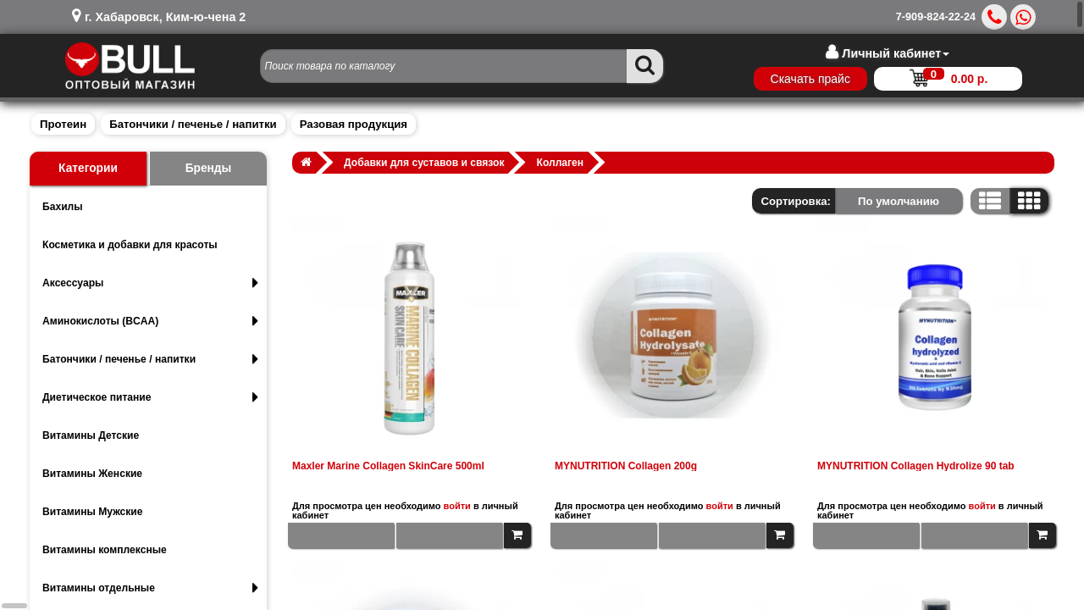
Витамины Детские (90, 435)
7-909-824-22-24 (936, 17)
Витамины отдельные (150, 588)
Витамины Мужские (92, 512)
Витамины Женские (92, 474)
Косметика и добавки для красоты (130, 245)
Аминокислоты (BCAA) (150, 321)
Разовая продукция (353, 124)
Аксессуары (150, 282)
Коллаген (560, 163)
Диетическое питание (150, 397)
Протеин (63, 124)
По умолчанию (898, 201)
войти (457, 506)
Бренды (208, 168)
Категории (88, 168)
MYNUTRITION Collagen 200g (626, 466)
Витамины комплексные (104, 550)
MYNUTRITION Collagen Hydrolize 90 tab (916, 466)
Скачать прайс (809, 79)
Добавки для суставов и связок (424, 163)
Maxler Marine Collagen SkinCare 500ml (388, 466)
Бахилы (62, 207)
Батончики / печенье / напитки (192, 124)
